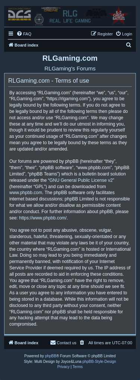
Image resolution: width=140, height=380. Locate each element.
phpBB (50, 356)
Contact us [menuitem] (63, 342)
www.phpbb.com (25, 192)
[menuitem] (23, 33)
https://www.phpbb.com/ (42, 218)
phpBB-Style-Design (99, 362)
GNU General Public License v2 (80, 180)
